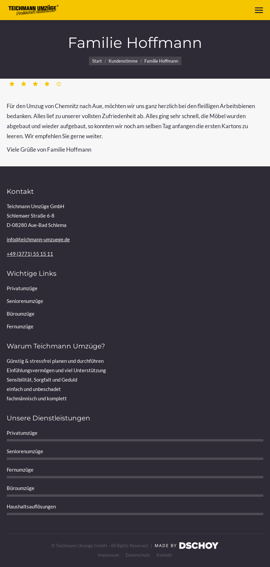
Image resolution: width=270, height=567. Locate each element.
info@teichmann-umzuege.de (38, 239)
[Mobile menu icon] (259, 10)
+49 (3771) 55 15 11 (30, 254)
